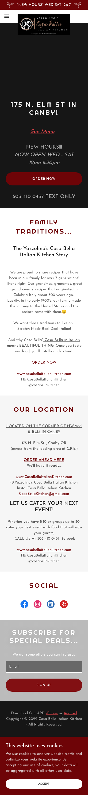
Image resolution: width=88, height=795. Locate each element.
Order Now (44, 179)
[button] (8, 16)
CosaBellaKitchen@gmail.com (44, 494)
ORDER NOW (44, 363)
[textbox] (44, 667)
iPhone (52, 713)
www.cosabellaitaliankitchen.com (44, 374)
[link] (44, 16)
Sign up (43, 685)
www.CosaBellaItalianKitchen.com (44, 477)
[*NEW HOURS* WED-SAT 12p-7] (44, 5)
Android (70, 713)
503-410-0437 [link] (28, 197)
